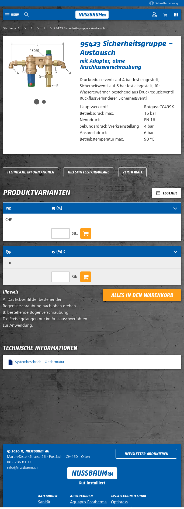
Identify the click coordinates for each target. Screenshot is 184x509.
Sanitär (44, 502)
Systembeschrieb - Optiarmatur (39, 362)
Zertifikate (133, 172)
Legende (170, 193)
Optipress (119, 502)
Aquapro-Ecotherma (88, 502)
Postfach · (48, 456)
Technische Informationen (30, 172)
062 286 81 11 (19, 462)
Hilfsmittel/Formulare (88, 172)
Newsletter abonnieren (146, 454)
